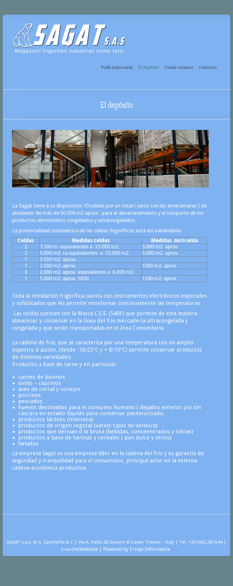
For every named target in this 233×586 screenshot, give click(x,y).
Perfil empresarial (117, 67)
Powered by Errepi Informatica (137, 549)
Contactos (208, 67)
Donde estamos (178, 67)
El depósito (148, 67)
